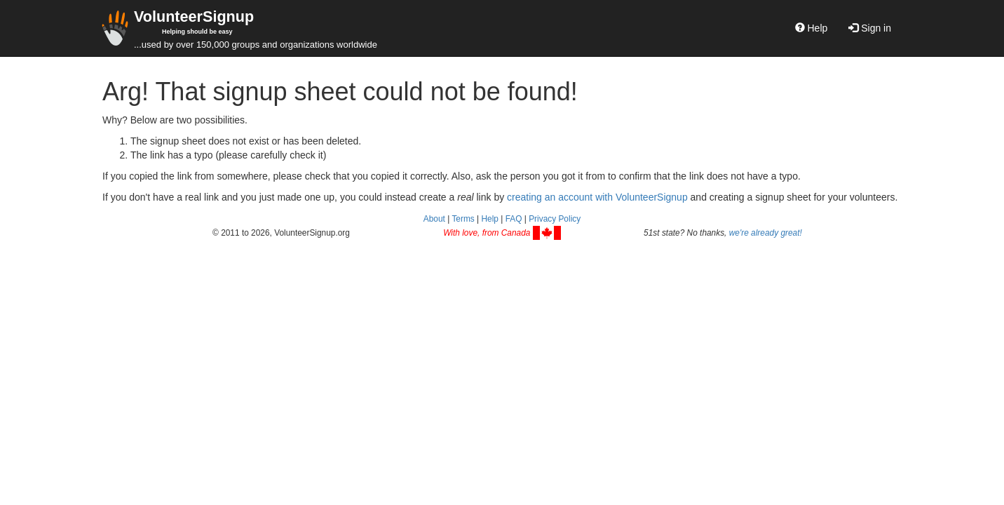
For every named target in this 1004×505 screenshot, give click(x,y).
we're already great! (765, 233)
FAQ (514, 219)
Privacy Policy (555, 219)
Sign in (869, 28)
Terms (463, 219)
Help (811, 28)
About (434, 219)
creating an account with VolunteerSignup (597, 197)
